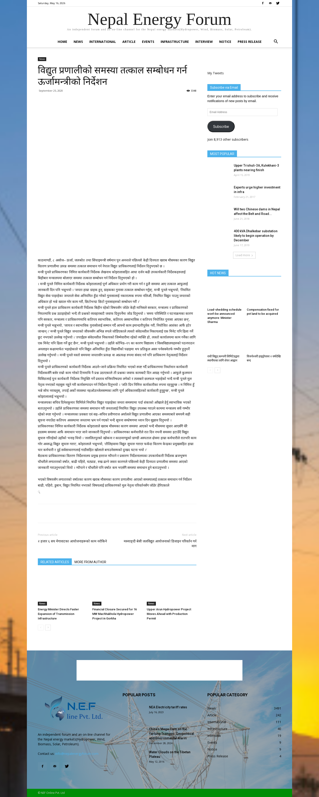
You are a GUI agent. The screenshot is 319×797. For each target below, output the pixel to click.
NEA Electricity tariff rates (168, 707)
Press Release (250, 41)
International (102, 41)
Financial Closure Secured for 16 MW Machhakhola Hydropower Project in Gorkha (114, 614)
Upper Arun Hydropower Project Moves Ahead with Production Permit (169, 614)
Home (62, 41)
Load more (244, 255)
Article (129, 41)
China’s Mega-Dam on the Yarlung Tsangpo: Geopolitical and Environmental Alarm (171, 733)
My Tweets (215, 73)
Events (148, 41)
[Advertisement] (117, 246)
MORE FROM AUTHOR (90, 562)
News (78, 41)
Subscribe (221, 127)
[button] (275, 42)
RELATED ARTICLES (55, 562)
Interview (204, 41)
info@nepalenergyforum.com (76, 753)
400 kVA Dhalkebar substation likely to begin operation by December (256, 235)
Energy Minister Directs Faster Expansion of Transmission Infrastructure (58, 614)
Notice (225, 41)
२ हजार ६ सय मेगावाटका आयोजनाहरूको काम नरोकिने (72, 541)
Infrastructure (175, 41)
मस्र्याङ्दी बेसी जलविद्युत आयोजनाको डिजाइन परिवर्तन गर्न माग (160, 543)
